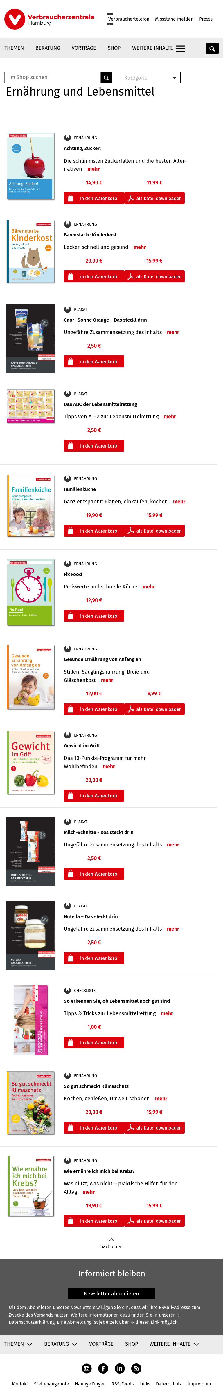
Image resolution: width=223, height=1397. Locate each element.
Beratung (47, 48)
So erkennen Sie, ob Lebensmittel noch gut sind (117, 1001)
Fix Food (73, 574)
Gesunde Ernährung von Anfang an (102, 659)
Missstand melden (174, 19)
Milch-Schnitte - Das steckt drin (99, 832)
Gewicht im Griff (82, 746)
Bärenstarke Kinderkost (90, 235)
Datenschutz (169, 1384)
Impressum (199, 1384)
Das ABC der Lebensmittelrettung (100, 404)
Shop (114, 48)
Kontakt (20, 1384)
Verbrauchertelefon (128, 19)
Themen (14, 48)
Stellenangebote (51, 1384)
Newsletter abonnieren (111, 1293)
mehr (93, 169)
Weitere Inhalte (152, 48)
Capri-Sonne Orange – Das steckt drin (105, 320)
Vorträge (84, 48)
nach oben (111, 1243)
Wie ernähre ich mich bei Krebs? (99, 1171)
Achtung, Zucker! (82, 148)
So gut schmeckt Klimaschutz (96, 1086)
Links (144, 1384)
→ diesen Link (144, 1322)
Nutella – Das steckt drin (91, 917)
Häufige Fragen (90, 1384)
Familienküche (80, 489)
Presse (206, 19)
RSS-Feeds (123, 1384)
